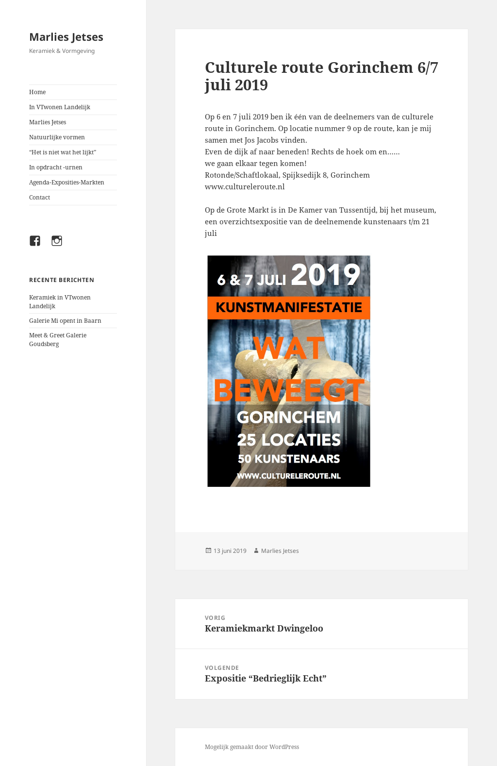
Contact (39, 197)
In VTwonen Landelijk (59, 107)
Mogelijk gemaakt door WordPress (252, 747)
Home (37, 92)
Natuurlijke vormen (57, 137)
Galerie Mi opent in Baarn (65, 320)
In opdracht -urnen (56, 167)
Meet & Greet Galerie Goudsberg (57, 339)
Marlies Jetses (66, 36)
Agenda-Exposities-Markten (66, 182)
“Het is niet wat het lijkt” (62, 152)
